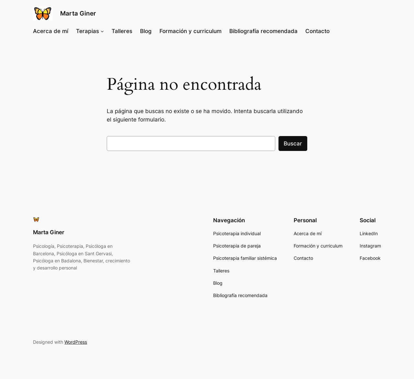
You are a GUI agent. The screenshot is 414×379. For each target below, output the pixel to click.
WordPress (75, 342)
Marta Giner (78, 13)
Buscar (293, 143)
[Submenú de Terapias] (102, 31)
